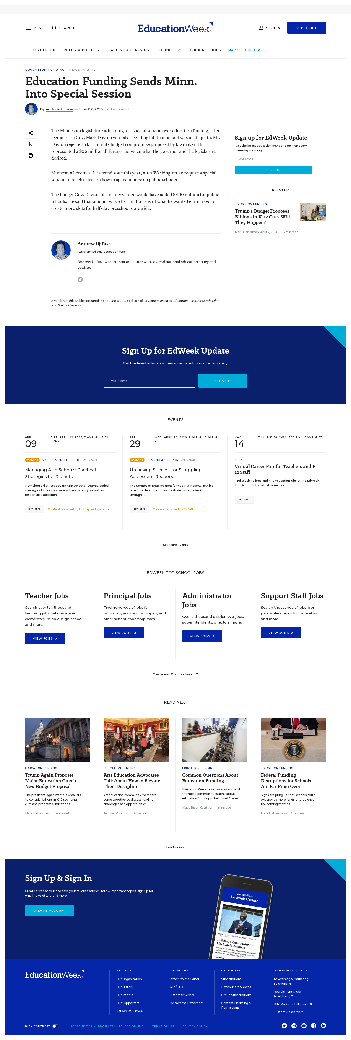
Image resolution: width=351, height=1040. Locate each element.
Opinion (226, 50)
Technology (198, 50)
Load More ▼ (175, 847)
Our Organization (129, 979)
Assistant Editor (89, 251)
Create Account (50, 910)
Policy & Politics (110, 50)
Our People (124, 995)
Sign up (222, 381)
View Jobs (45, 638)
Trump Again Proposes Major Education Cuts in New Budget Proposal (51, 780)
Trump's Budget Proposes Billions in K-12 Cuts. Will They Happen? (262, 216)
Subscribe (306, 28)
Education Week (115, 251)
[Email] (149, 381)
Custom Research (288, 1012)
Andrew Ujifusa (59, 109)
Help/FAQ (176, 987)
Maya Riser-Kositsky (197, 807)
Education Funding (45, 69)
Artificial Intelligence (61, 460)
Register (35, 509)
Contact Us (178, 970)
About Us (124, 970)
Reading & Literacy (163, 460)
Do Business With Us (291, 970)
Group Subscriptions (236, 995)
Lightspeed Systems (94, 509)
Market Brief (273, 50)
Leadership (74, 50)
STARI (188, 509)
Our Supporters (127, 1003)
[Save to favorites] (30, 144)
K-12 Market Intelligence (293, 1004)
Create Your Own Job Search (175, 674)
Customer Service (182, 995)
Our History (124, 987)
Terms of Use (163, 1026)
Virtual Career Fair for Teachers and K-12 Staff (276, 469)
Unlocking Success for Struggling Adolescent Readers (166, 473)
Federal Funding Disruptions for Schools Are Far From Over (286, 780)
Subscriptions (231, 979)
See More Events (175, 544)
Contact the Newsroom (186, 1003)
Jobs (245, 50)
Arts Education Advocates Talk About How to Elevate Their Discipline (132, 780)
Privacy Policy (195, 1026)
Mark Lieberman (247, 232)
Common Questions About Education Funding (210, 778)
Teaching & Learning (156, 50)
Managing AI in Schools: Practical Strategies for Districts (60, 473)
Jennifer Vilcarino (116, 813)
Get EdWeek (231, 970)
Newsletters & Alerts (236, 987)
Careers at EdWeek (130, 1011)
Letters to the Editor (184, 979)
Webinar (90, 460)
